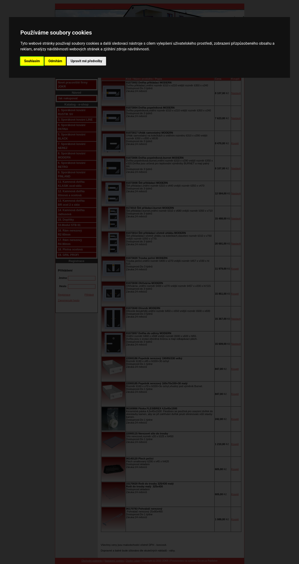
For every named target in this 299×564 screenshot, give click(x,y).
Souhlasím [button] (32, 61)
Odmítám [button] (55, 61)
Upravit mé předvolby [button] (86, 61)
